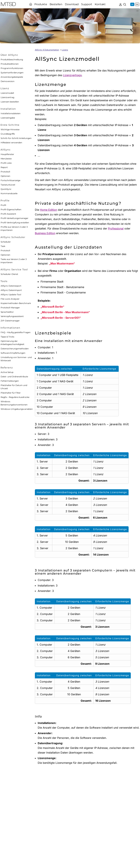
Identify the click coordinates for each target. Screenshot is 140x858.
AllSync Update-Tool (11, 294)
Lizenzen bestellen (10, 101)
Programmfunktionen (12, 68)
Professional (116, 228)
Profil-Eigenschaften (11, 209)
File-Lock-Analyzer (10, 299)
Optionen (5, 176)
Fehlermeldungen (10, 381)
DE (132, 4)
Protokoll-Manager (10, 307)
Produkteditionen (10, 64)
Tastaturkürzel (8, 184)
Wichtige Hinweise (10, 129)
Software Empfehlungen (13, 353)
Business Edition (45, 233)
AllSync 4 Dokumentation (47, 50)
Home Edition (48, 209)
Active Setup (7, 372)
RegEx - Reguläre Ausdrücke (15, 397)
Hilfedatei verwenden (11, 142)
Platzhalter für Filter (11, 393)
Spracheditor (7, 312)
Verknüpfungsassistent (12, 316)
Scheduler (6, 242)
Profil (3, 205)
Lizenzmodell (7, 93)
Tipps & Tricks (7, 336)
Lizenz (65, 50)
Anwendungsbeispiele (12, 77)
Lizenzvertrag (7, 97)
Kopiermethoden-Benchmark (16, 303)
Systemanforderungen (12, 72)
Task (3, 246)
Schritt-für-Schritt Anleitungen (16, 138)
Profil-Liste (6, 163)
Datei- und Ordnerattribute (14, 376)
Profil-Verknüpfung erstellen (15, 222)
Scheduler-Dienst (9, 274)
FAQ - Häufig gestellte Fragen (16, 332)
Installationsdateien (10, 113)
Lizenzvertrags (72, 75)
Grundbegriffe (8, 134)
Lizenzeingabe (8, 117)
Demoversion (7, 81)
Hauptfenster (7, 154)
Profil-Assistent (8, 214)
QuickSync (6, 189)
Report (4, 167)
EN (137, 4)
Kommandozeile (9, 193)
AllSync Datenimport (11, 290)
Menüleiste (6, 158)
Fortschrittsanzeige (10, 180)
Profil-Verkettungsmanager (14, 218)
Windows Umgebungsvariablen (17, 409)
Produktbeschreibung (12, 59)
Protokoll (5, 171)
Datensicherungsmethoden (15, 348)
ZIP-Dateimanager (10, 320)
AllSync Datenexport (11, 286)
